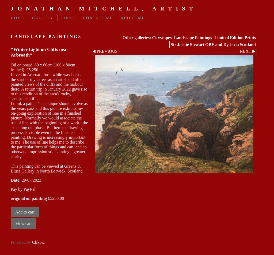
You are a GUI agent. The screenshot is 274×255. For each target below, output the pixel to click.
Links (68, 18)
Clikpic (38, 242)
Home (17, 18)
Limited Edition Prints (235, 37)
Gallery (42, 18)
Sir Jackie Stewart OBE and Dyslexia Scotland (213, 44)
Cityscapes (162, 37)
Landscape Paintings (193, 37)
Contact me (98, 18)
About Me (133, 18)
